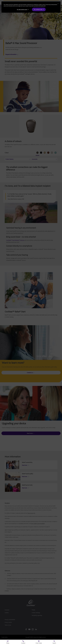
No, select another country (22, 9)
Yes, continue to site (38, 9)
